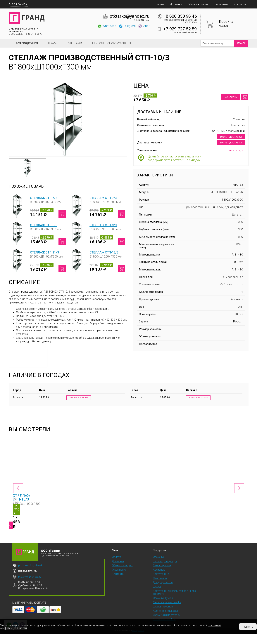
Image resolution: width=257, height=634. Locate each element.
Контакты (240, 4)
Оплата (160, 4)
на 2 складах (237, 150)
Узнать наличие (78, 398)
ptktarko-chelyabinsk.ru (31, 565)
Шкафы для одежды (165, 561)
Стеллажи (75, 43)
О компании (221, 4)
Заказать (231, 96)
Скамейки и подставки (166, 615)
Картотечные (161, 574)
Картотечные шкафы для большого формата (174, 593)
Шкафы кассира (163, 606)
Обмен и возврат (197, 4)
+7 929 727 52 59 (180, 29)
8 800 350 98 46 (181, 16)
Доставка (176, 4)
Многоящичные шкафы (167, 602)
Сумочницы (160, 578)
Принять (248, 626)
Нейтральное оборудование (112, 43)
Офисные (158, 557)
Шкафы (53, 43)
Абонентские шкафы (165, 611)
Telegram (127, 26)
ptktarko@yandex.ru (129, 16)
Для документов (163, 582)
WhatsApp (107, 26)
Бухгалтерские (162, 565)
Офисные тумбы (163, 598)
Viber (143, 26)
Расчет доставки (231, 137)
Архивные (159, 570)
